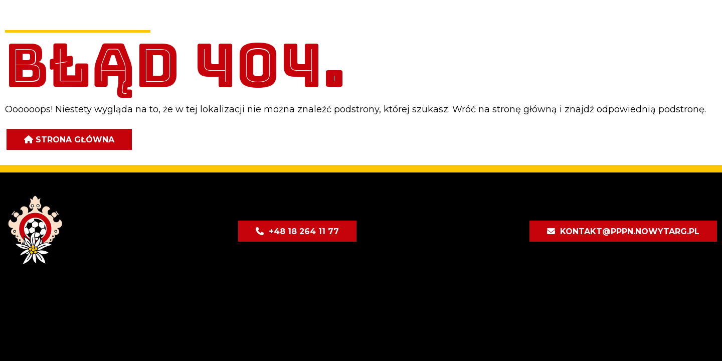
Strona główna (75, 139)
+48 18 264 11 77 (304, 231)
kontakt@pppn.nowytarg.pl (629, 231)
